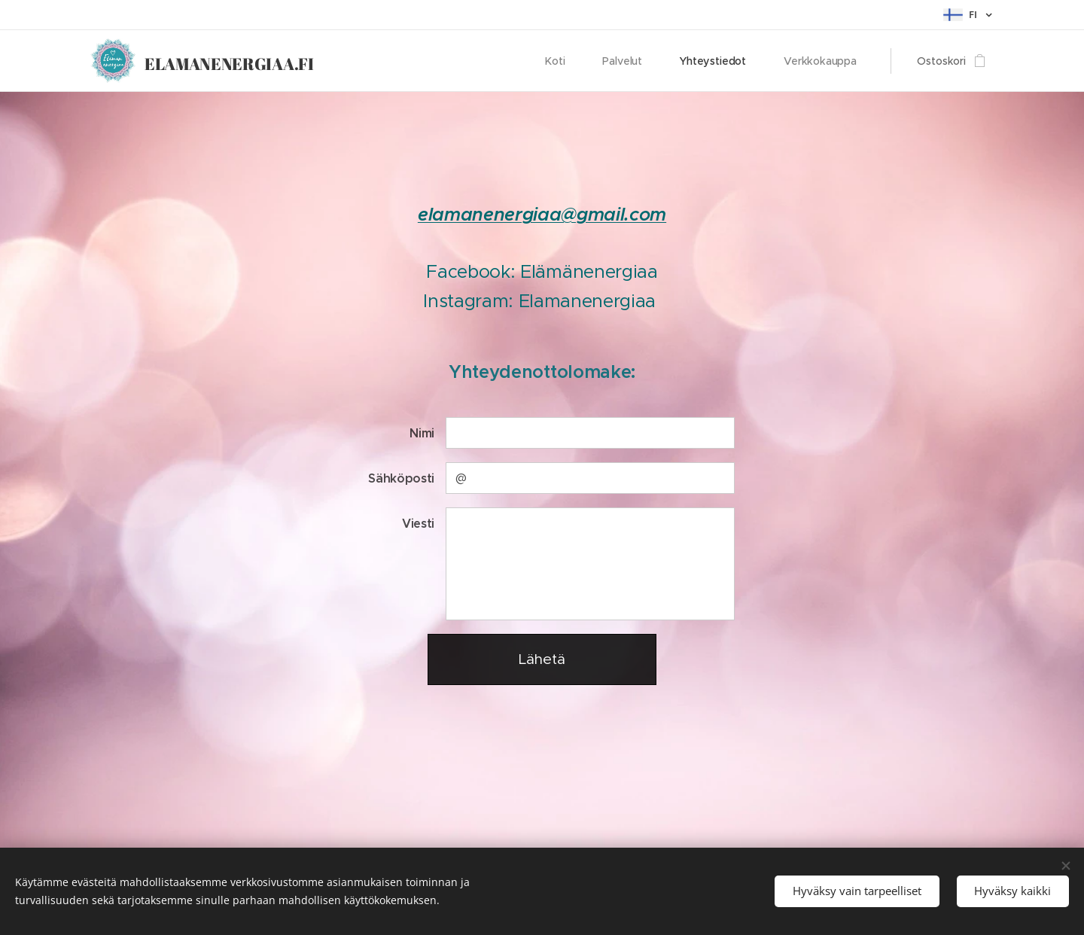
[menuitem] (561, 61)
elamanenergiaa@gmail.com (542, 214)
